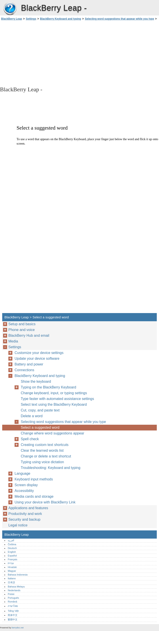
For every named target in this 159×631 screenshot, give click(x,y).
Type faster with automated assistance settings (57, 399)
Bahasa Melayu (16, 586)
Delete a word (32, 416)
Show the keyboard (36, 381)
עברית (11, 563)
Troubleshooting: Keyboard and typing (50, 468)
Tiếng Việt (13, 611)
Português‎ (13, 598)
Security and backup (24, 519)
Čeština (12, 544)
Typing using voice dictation (42, 462)
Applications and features (28, 508)
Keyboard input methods (34, 479)
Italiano (12, 578)
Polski (11, 594)
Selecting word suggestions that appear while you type (119, 18)
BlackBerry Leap (10, 8)
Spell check (30, 439)
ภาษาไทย (13, 606)
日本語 (11, 582)
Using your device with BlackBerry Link (45, 502)
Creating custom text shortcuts (44, 445)
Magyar (12, 571)
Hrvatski (12, 567)
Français (12, 559)
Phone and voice (21, 330)
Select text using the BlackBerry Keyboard (54, 404)
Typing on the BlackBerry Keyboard (48, 387)
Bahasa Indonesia (18, 574)
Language (22, 473)
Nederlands (14, 590)
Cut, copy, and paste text (40, 410)
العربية (11, 540)
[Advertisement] (39, 53)
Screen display (26, 485)
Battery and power (29, 364)
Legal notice (17, 525)
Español (12, 555)
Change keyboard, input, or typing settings (54, 393)
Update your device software (37, 358)
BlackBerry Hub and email (28, 335)
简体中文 (12, 615)
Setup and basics (22, 324)
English (12, 552)
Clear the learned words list (42, 450)
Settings (31, 18)
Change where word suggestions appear (52, 433)
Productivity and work (25, 514)
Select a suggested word (40, 427)
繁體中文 (12, 619)
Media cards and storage (34, 496)
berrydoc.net (17, 627)
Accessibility (24, 491)
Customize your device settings (39, 353)
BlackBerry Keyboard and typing (60, 18)
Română (12, 601)
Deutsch (12, 548)
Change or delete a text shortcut (46, 456)
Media (13, 341)
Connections (24, 370)
